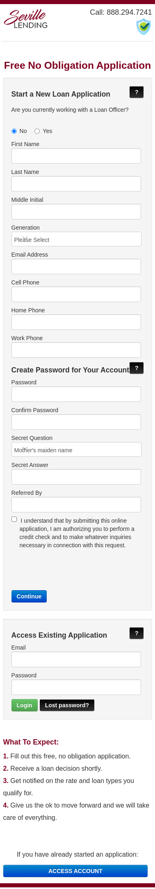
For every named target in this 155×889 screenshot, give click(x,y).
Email (76, 657)
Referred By (76, 502)
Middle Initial (76, 207)
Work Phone (76, 347)
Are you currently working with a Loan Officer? (70, 109)
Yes (43, 131)
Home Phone (76, 319)
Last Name (76, 180)
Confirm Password (76, 419)
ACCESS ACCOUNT (75, 872)
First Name (76, 152)
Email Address (76, 263)
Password (76, 391)
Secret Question (76, 446)
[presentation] (73, 569)
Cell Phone (76, 291)
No (19, 131)
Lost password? (67, 707)
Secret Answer (76, 474)
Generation (76, 235)
